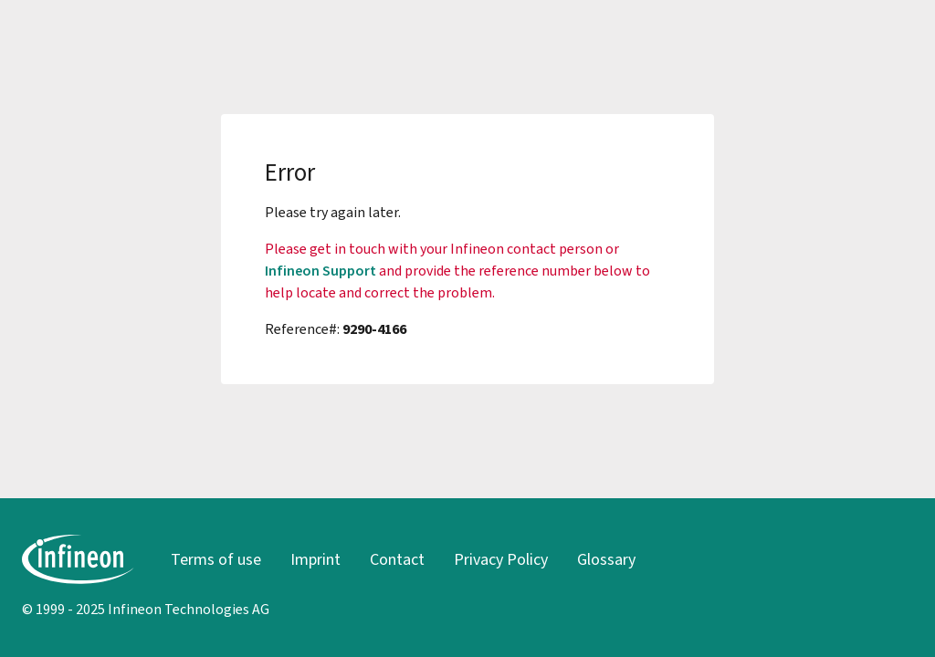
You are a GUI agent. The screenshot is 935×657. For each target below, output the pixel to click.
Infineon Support (320, 270)
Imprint (315, 559)
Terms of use (216, 559)
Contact (397, 559)
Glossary (606, 559)
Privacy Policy (501, 559)
